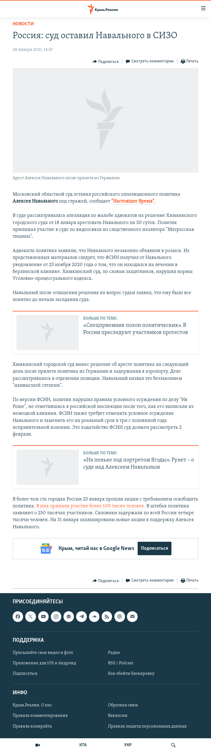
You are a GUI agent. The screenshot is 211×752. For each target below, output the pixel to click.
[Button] (106, 62)
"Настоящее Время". (133, 201)
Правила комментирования (40, 716)
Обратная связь (123, 705)
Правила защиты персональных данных (147, 726)
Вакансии (117, 716)
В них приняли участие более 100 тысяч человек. (90, 506)
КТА (83, 745)
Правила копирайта (32, 726)
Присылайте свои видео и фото (43, 653)
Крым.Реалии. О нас (32, 705)
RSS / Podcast (120, 663)
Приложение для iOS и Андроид (44, 663)
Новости (23, 24)
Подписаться (154, 548)
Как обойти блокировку (131, 673)
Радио (114, 653)
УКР (128, 745)
